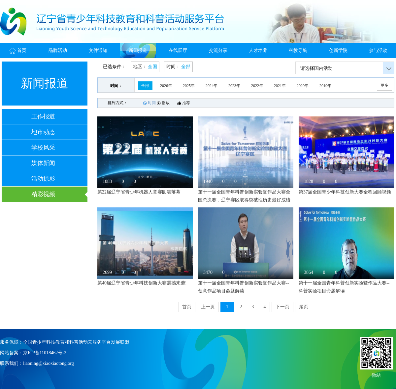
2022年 (257, 85)
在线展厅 (178, 50)
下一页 (282, 306)
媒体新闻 (43, 163)
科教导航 (298, 50)
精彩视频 (43, 194)
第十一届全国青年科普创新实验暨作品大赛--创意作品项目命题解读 (243, 287)
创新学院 (338, 50)
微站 (376, 374)
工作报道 (43, 116)
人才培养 (258, 50)
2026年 (166, 85)
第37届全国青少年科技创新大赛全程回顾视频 (345, 192)
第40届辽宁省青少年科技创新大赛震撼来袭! (142, 283)
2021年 (280, 85)
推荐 (183, 103)
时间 (149, 103)
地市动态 (43, 132)
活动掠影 (43, 178)
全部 (145, 85)
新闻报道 (138, 50)
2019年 (325, 85)
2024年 (211, 85)
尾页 (303, 306)
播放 (163, 103)
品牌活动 (58, 50)
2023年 (234, 85)
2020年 (303, 85)
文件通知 (98, 50)
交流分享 (218, 50)
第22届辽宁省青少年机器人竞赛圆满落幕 (139, 192)
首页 (18, 50)
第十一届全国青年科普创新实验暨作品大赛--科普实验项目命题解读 (344, 287)
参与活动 (378, 50)
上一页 (208, 306)
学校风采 (43, 147)
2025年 (189, 85)
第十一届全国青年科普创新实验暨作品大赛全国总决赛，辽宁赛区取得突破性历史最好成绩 (244, 196)
